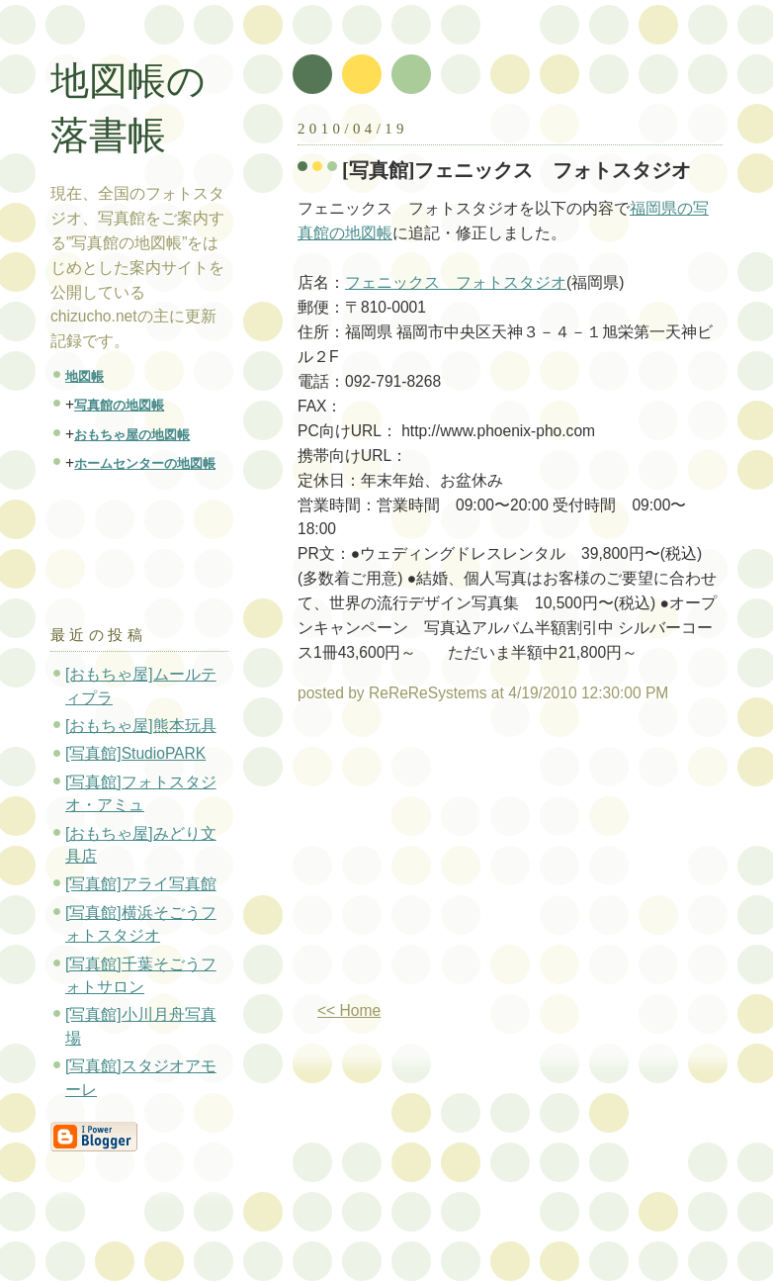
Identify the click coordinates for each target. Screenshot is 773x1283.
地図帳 (84, 376)
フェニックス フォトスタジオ (455, 282)
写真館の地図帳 (119, 405)
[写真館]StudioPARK (135, 753)
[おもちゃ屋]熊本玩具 (140, 725)
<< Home (349, 1010)
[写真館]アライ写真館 (140, 883)
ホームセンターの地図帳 (144, 463)
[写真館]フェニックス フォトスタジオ (517, 170)
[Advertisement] (464, 859)
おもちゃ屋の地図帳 (132, 434)
